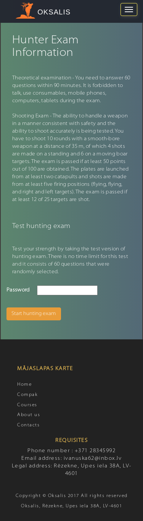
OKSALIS (54, 12)
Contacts (28, 425)
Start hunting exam (33, 314)
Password (17, 290)
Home (24, 384)
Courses (27, 405)
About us (28, 415)
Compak (27, 395)
